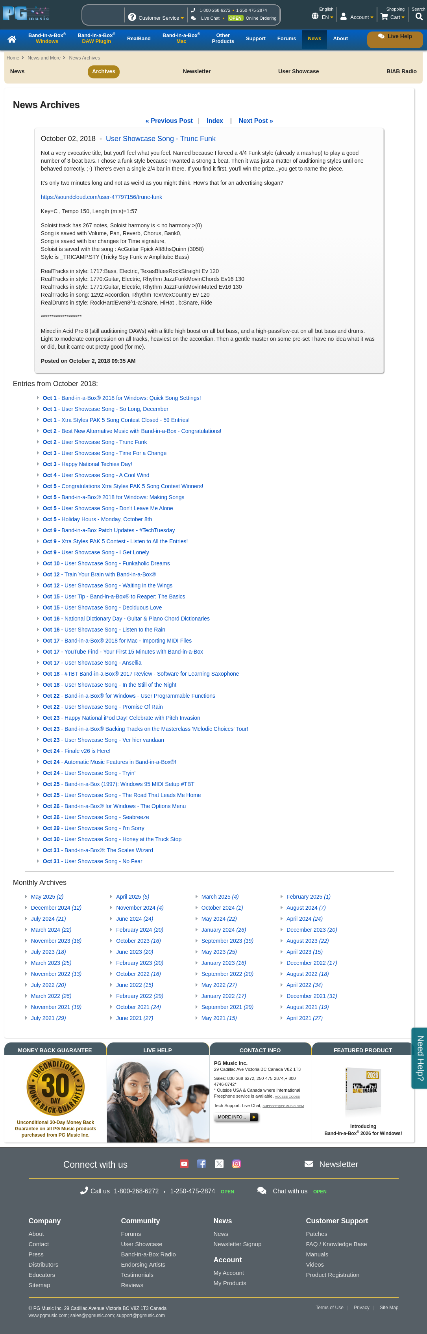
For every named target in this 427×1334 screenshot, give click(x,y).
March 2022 (51, 996)
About (36, 1233)
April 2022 (305, 985)
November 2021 (56, 1007)
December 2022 (312, 963)
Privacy (361, 1307)
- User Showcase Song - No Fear (92, 861)
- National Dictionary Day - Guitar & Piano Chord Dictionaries (126, 618)
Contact (39, 1244)
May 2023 (219, 952)
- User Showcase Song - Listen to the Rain (104, 629)
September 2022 (227, 974)
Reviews (132, 1285)
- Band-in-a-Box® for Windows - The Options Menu (114, 806)
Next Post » (256, 120)
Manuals (317, 1254)
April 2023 (305, 952)
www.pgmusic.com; (49, 1315)
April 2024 (305, 919)
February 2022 (139, 996)
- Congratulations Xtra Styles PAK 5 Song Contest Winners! (123, 486)
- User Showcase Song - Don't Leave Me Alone (108, 508)
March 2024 (51, 930)
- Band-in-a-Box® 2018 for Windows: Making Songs (114, 497)
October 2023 (138, 941)
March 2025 (220, 897)
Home (13, 58)
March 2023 (51, 963)
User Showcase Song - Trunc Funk (161, 139)
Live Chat (210, 18)
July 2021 (48, 1018)
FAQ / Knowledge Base (336, 1244)
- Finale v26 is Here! (77, 751)
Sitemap (39, 1285)
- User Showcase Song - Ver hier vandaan (103, 740)
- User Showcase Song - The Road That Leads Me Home (122, 795)
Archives (103, 71)
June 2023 (134, 952)
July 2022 (48, 985)
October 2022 (138, 974)
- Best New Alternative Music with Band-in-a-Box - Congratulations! (132, 431)
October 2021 (138, 1007)
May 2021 (219, 1018)
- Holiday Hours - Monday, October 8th (97, 519)
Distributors (44, 1264)
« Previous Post (169, 120)
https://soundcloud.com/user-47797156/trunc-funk (101, 197)
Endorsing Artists (143, 1264)
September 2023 (227, 941)
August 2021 (308, 1007)
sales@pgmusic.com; (93, 1315)
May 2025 (47, 897)
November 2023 (56, 941)
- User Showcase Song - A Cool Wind (96, 475)
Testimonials (137, 1274)
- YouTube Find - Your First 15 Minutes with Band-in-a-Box (123, 651)
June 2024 (134, 919)
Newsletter (197, 71)
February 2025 (309, 897)
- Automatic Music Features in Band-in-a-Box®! (109, 762)
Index (215, 120)
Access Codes (287, 1096)
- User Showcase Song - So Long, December (105, 409)
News (17, 71)
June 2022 (134, 985)
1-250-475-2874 (251, 10)
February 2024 (139, 930)
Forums (131, 1233)
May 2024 (219, 919)
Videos (315, 1264)
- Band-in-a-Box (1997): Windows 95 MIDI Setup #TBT (118, 784)
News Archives (84, 58)
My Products (230, 1283)
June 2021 (134, 1018)
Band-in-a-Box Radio (148, 1254)
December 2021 (312, 996)
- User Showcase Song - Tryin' (89, 773)
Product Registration (333, 1274)
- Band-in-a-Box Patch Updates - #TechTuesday (109, 530)
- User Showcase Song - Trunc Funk (95, 442)
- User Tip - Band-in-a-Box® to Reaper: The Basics (114, 596)
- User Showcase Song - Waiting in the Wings (107, 585)
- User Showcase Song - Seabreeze (96, 817)
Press (36, 1254)
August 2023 (308, 941)
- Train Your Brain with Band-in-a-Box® (99, 574)
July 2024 (48, 919)
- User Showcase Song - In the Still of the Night (109, 685)
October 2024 (222, 908)
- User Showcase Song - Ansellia (92, 663)
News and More (44, 58)
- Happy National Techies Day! (87, 464)
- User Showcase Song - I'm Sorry (93, 828)
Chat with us (290, 1191)
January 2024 (223, 930)
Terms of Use (330, 1307)
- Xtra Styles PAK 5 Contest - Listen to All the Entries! (115, 541)
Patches (316, 1233)
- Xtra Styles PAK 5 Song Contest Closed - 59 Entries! (116, 420)
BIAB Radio (401, 71)
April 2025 (132, 897)
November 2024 (140, 908)
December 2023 (312, 930)
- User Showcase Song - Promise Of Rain (103, 707)
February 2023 (139, 963)
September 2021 (227, 1007)
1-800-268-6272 (215, 10)
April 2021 (305, 1018)
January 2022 (223, 996)
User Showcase (298, 71)
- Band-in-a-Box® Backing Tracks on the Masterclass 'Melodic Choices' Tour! (145, 729)
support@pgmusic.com (283, 1106)
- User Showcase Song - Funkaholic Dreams (106, 563)
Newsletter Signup (238, 1244)
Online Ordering (261, 18)
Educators (42, 1274)
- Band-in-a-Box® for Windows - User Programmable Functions (129, 696)
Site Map (389, 1307)
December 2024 (56, 908)
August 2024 (306, 908)
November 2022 (56, 974)
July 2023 (48, 952)
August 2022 (308, 974)
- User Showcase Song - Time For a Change (104, 453)
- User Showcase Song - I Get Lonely (96, 552)
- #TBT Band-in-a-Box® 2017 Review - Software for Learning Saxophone (141, 674)
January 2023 (223, 963)
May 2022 (219, 985)
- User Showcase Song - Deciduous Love (102, 607)
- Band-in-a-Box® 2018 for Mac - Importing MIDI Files (117, 640)
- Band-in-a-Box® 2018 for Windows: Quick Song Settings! (122, 398)
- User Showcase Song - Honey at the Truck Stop (112, 839)
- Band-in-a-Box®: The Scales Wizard (98, 850)
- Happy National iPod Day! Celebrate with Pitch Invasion (121, 718)
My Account (229, 1272)
